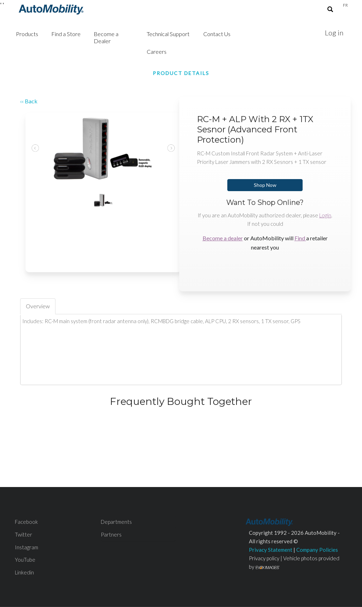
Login (325, 215)
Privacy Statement (270, 549)
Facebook (26, 522)
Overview (38, 306)
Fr (345, 5)
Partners (111, 534)
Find (300, 238)
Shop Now (265, 185)
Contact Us (216, 33)
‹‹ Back (28, 101)
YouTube (25, 559)
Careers (157, 51)
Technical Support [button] (168, 33)
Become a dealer (223, 238)
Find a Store (66, 33)
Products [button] (27, 33)
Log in (334, 32)
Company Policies (317, 549)
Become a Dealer (106, 37)
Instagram (26, 547)
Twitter (23, 534)
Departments (116, 522)
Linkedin (24, 572)
